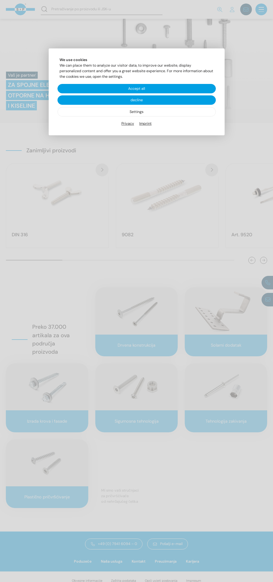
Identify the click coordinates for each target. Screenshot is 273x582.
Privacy (127, 123)
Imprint (145, 123)
